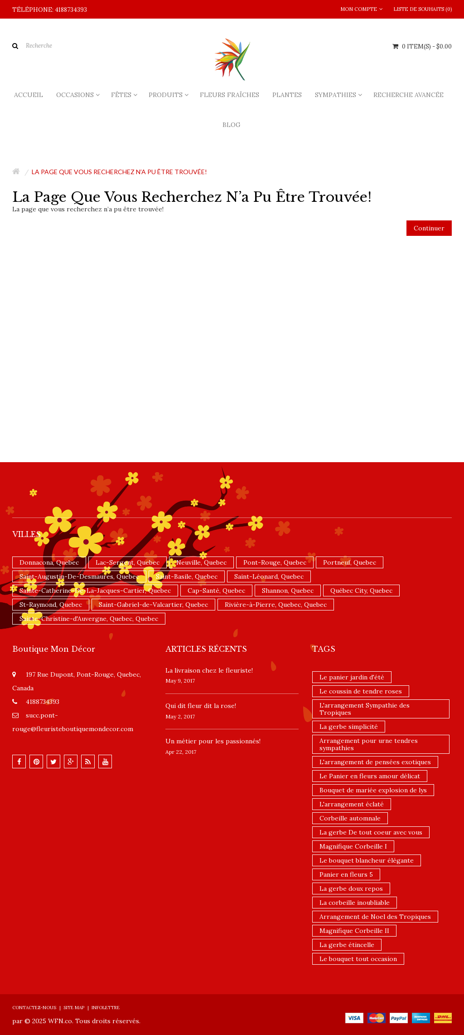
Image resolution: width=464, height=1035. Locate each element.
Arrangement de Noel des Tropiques (375, 917)
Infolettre (106, 1008)
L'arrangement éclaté (351, 804)
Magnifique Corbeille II (354, 931)
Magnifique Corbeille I (353, 846)
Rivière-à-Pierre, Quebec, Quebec (276, 604)
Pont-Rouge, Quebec (274, 562)
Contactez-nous (34, 1008)
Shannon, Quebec (288, 590)
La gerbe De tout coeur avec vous (370, 832)
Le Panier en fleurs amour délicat (369, 776)
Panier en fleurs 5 (346, 874)
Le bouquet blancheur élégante (366, 860)
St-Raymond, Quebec (50, 604)
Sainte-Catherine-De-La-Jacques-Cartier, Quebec (95, 590)
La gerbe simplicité (348, 727)
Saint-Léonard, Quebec (269, 576)
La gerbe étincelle (346, 945)
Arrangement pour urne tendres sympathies (368, 744)
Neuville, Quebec (201, 562)
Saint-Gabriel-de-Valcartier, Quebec (153, 604)
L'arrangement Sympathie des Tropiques (364, 709)
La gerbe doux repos (351, 888)
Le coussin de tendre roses (360, 691)
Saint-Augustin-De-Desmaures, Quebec (79, 576)
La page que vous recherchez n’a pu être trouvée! (119, 172)
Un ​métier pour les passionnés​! (213, 741)
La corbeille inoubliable (354, 902)
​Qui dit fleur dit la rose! (200, 706)
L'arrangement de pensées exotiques (375, 762)
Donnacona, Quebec (49, 562)
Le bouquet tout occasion (358, 959)
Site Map (73, 1008)
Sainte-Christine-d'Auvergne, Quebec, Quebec (88, 619)
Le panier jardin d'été (351, 677)
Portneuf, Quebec (349, 562)
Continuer (429, 228)
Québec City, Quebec (361, 590)
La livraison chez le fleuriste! (209, 670)
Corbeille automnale (350, 818)
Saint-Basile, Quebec (187, 576)
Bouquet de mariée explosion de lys (373, 790)
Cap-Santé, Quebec (216, 590)
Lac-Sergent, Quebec (128, 562)
